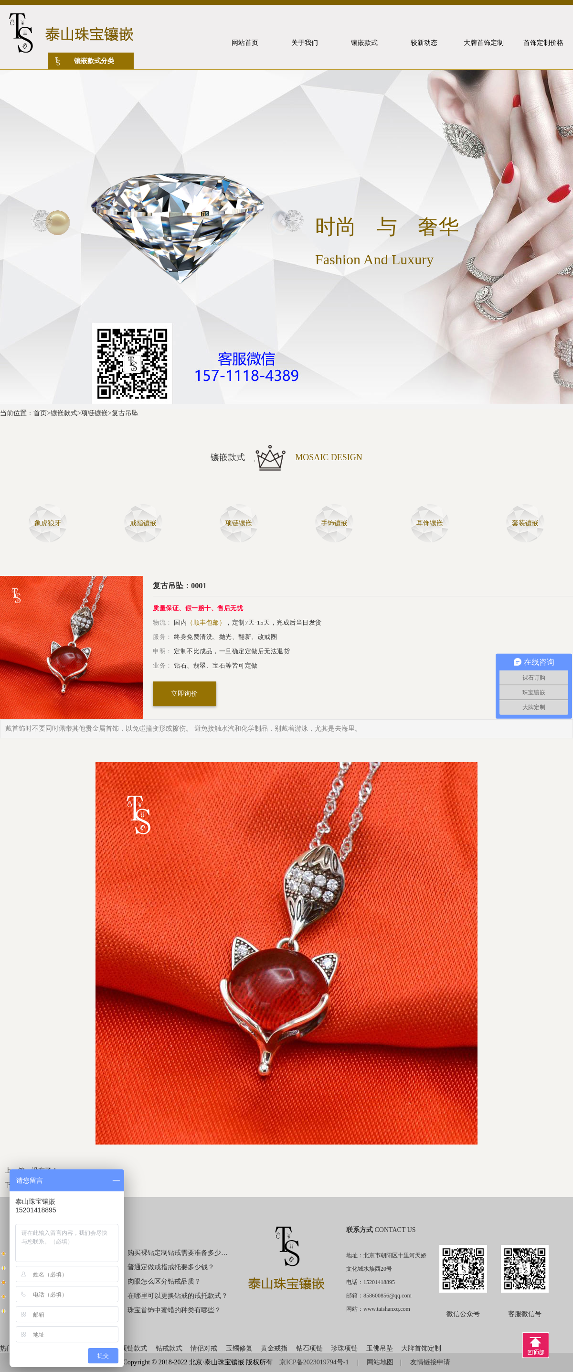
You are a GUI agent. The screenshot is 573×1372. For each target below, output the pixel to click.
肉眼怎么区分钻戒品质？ (164, 1281)
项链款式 (133, 1348)
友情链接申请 (430, 1362)
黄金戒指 (274, 1348)
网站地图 (380, 1362)
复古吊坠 (125, 413)
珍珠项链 (344, 1348)
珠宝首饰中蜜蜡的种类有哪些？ (174, 1310)
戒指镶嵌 (143, 523)
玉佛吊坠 (379, 1348)
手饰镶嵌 (334, 523)
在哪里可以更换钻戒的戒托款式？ (177, 1295)
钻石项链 (309, 1348)
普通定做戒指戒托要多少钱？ (170, 1267)
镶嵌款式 (64, 413)
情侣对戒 (204, 1348)
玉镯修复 (239, 1348)
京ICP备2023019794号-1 (314, 1362)
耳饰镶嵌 (429, 523)
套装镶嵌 (525, 523)
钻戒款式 (169, 1348)
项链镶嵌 (94, 413)
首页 (40, 413)
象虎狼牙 (47, 523)
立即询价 (184, 693)
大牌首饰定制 (421, 1348)
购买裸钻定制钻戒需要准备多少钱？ (178, 1252)
